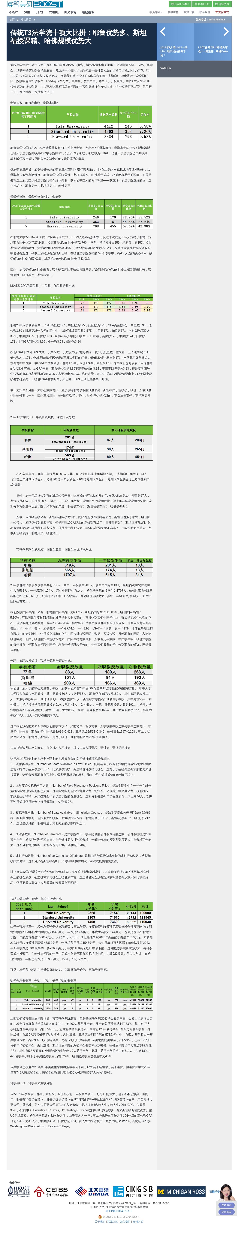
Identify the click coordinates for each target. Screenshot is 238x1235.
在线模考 (88, 12)
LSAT (39, 12)
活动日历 (26, 19)
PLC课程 (70, 12)
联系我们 (204, 12)
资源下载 (189, 12)
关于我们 (100, 1221)
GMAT (13, 12)
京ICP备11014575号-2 (119, 1210)
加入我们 (125, 1221)
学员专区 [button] (156, 12)
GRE (26, 12)
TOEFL (54, 12)
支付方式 (138, 1221)
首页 (12, 19)
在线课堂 (173, 12)
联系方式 (112, 1221)
